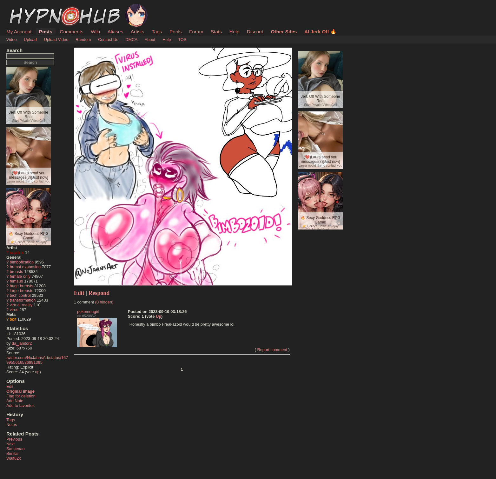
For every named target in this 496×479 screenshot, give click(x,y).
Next (10, 444)
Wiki (95, 31)
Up (158, 316)
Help (234, 31)
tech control (20, 295)
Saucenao (15, 448)
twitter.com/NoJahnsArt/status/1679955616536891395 (37, 360)
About (150, 39)
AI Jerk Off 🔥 (320, 31)
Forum (196, 31)
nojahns (17, 252)
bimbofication (22, 262)
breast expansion (25, 266)
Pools (175, 31)
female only (20, 276)
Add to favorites (20, 405)
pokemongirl (88, 311)
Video (11, 39)
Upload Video (56, 39)
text (13, 319)
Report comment (272, 349)
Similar (12, 453)
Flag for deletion (21, 396)
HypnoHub (23, 7)
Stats (216, 31)
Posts (45, 31)
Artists (137, 31)
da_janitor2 (22, 343)
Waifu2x (13, 458)
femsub (16, 281)
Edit (9, 386)
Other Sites (284, 31)
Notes (11, 424)
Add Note (14, 400)
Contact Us (108, 39)
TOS (182, 39)
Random (83, 39)
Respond (99, 293)
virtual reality (21, 305)
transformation (23, 300)
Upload (30, 39)
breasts (16, 271)
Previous (14, 439)
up (37, 371)
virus (14, 309)
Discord (255, 31)
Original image (20, 391)
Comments (71, 31)
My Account (18, 31)
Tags (157, 31)
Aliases (115, 31)
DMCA (131, 39)
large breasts (21, 290)
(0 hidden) (104, 302)
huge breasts (21, 285)
